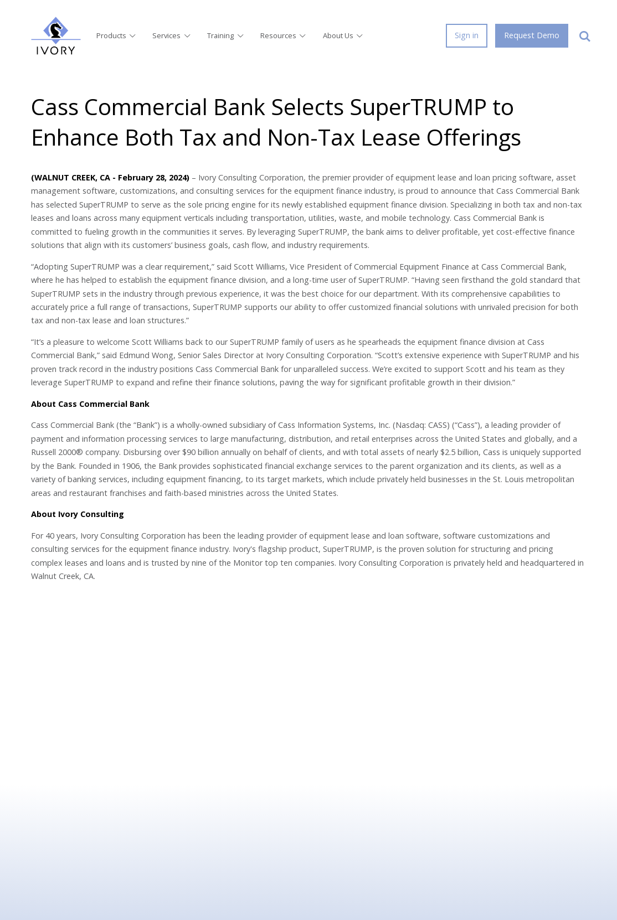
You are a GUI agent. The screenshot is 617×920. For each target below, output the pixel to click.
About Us (343, 35)
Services (172, 35)
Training (226, 35)
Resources (283, 35)
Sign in (467, 35)
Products (116, 35)
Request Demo (531, 35)
